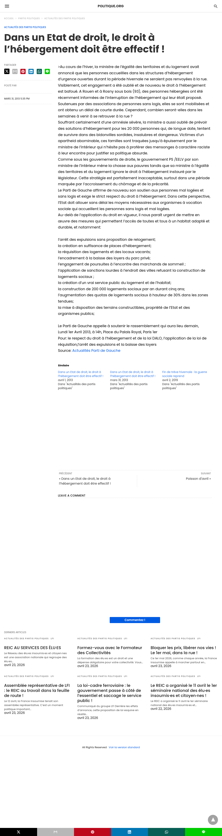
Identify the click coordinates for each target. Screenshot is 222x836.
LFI (52, 638)
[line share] (47, 71)
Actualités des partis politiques (64, 18)
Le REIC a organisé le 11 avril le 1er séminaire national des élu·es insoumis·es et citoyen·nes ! (184, 690)
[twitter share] (6, 71)
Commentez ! (135, 620)
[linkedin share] (31, 71)
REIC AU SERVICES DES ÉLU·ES (32, 648)
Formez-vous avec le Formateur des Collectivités (109, 650)
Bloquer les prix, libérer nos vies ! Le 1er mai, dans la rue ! (183, 650)
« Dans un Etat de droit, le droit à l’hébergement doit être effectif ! (85, 481)
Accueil (9, 18)
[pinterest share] (23, 71)
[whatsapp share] (39, 71)
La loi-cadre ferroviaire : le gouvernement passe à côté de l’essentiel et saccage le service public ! (109, 693)
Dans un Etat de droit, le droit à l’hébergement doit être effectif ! (80, 374)
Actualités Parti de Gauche (96, 350)
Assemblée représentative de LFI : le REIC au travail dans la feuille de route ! (37, 690)
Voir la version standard (124, 747)
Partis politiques (29, 18)
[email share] (15, 71)
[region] (135, 429)
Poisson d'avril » (198, 478)
